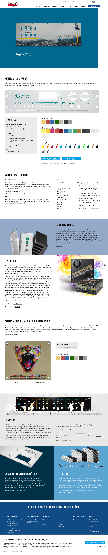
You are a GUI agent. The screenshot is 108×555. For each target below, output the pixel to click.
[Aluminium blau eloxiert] (52, 122)
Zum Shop (75, 519)
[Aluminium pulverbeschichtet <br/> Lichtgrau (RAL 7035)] (97, 131)
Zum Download (30, 525)
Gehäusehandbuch (65, 492)
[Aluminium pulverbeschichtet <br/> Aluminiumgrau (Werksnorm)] (93, 131)
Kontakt (17, 307)
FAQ (58, 519)
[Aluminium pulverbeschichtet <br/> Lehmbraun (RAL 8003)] (79, 131)
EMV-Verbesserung (33, 59)
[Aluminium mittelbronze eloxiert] (61, 122)
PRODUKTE (37, 6)
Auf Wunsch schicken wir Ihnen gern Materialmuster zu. (58, 164)
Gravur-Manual (80, 433)
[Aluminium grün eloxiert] (57, 122)
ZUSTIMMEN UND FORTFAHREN (95, 542)
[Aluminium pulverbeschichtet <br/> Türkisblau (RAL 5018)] (70, 131)
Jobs (80, 1)
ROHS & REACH (71, 159)
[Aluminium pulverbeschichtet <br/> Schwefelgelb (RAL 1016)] (43, 131)
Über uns (87, 1)
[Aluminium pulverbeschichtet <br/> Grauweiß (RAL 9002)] (43, 136)
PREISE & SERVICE (73, 6)
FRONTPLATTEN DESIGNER (50, 6)
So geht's (59, 246)
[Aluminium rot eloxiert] (48, 122)
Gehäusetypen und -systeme (36, 57)
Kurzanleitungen (61, 526)
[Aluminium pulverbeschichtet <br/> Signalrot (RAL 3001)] (57, 131)
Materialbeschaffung (93, 208)
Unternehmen (45, 519)
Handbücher (60, 524)
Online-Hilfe (91, 205)
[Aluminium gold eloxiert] (43, 122)
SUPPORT (83, 6)
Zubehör (30, 61)
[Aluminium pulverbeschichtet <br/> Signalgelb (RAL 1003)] (48, 131)
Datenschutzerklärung (16, 551)
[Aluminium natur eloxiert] (70, 122)
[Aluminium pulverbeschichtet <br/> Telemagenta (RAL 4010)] (52, 131)
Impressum (44, 524)
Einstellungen (101, 547)
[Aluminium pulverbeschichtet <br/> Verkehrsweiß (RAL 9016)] (48, 136)
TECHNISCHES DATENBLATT (51, 159)
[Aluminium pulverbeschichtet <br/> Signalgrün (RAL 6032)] (75, 131)
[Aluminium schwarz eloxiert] (66, 122)
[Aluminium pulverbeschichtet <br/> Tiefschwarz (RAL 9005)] (84, 131)
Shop (74, 1)
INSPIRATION (62, 6)
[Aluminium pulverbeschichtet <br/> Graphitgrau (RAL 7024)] (88, 131)
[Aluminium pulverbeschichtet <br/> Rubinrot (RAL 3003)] (61, 131)
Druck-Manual (17, 304)
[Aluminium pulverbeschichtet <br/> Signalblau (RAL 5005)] (66, 131)
